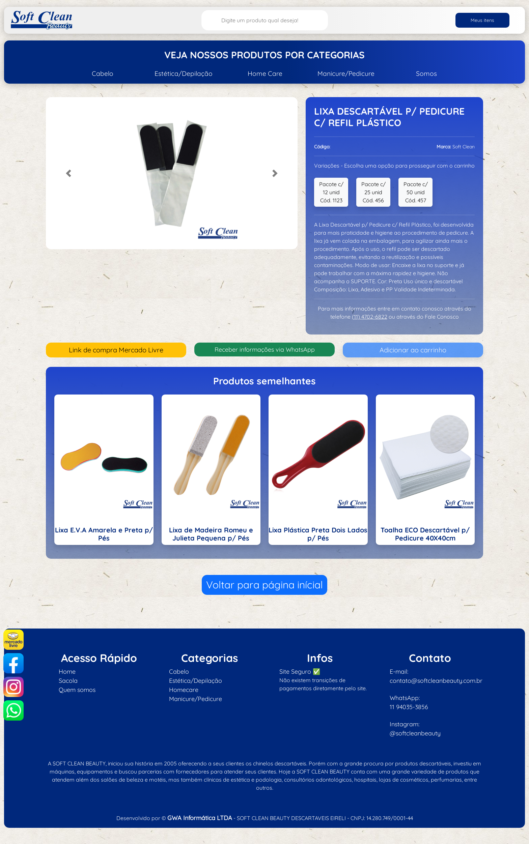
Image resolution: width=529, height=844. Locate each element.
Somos (426, 73)
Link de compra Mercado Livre (116, 350)
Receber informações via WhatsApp (265, 349)
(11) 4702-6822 (369, 316)
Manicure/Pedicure (345, 73)
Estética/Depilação (184, 73)
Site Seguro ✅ (299, 671)
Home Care (265, 73)
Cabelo (102, 73)
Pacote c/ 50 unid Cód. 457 (415, 192)
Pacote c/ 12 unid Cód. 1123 (331, 192)
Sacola (68, 681)
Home (67, 671)
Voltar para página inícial (264, 584)
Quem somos (77, 690)
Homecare (183, 690)
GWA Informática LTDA (199, 818)
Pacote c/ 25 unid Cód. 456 (373, 192)
